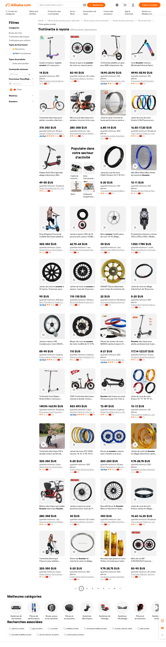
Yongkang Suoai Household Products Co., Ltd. (144, 357)
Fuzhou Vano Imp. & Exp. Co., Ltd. (113, 360)
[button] (84, 5)
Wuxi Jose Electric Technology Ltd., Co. (144, 250)
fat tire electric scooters (48, 635)
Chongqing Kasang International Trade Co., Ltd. (113, 302)
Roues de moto (144, 20)
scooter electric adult (122, 629)
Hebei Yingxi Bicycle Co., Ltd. (51, 188)
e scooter (53, 629)
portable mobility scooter (20, 635)
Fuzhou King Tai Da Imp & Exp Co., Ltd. (144, 305)
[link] (162, 620)
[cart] (125, 5)
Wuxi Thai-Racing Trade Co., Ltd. (52, 302)
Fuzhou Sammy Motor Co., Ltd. (52, 357)
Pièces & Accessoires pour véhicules (64, 20)
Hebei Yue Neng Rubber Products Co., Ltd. (82, 357)
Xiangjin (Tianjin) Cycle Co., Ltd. (52, 133)
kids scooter (143, 629)
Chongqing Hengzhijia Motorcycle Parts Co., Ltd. (113, 191)
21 (114, 588)
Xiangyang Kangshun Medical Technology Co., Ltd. (82, 133)
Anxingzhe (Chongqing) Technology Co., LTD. (82, 250)
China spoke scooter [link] (47, 24)
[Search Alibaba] (60, 4)
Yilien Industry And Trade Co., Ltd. (52, 81)
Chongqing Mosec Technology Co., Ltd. (82, 78)
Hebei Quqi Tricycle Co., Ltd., (112, 81)
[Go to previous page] (75, 588)
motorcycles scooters (74, 635)
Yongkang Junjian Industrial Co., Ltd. (113, 136)
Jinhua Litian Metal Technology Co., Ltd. (113, 250)
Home (40, 20)
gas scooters (36, 629)
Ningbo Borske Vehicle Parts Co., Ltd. (144, 191)
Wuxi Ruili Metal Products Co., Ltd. (82, 302)
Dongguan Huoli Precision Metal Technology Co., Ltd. (144, 81)
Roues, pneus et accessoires (96, 20)
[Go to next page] (120, 588)
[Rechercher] (96, 5)
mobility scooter (71, 629)
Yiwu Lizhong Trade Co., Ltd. (143, 133)
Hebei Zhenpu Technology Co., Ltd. (52, 250)
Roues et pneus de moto (123, 20)
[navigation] (21, 305)
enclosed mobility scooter (95, 629)
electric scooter (16, 629)
